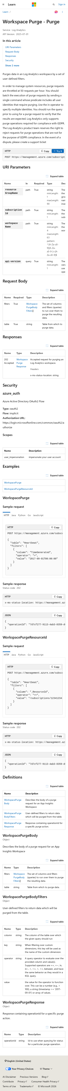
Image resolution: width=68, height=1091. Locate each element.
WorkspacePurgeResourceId (18, 488)
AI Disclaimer (9, 1076)
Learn (5, 11)
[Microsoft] (34, 4)
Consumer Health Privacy (44, 1081)
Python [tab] (21, 515)
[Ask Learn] (56, 12)
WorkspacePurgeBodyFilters (31, 307)
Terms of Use (9, 1086)
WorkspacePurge (12, 482)
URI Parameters (13, 47)
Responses (10, 55)
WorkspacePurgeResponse (22, 363)
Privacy (21, 1081)
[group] (34, 157)
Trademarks (25, 1086)
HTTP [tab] (6, 515)
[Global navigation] (3, 4)
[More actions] (62, 12)
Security (9, 60)
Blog (44, 1076)
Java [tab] (13, 515)
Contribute (8, 1081)
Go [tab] (29, 515)
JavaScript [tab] (38, 515)
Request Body (12, 51)
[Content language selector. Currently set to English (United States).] (18, 1061)
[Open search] (53, 4)
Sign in (61, 4)
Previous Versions (29, 1076)
